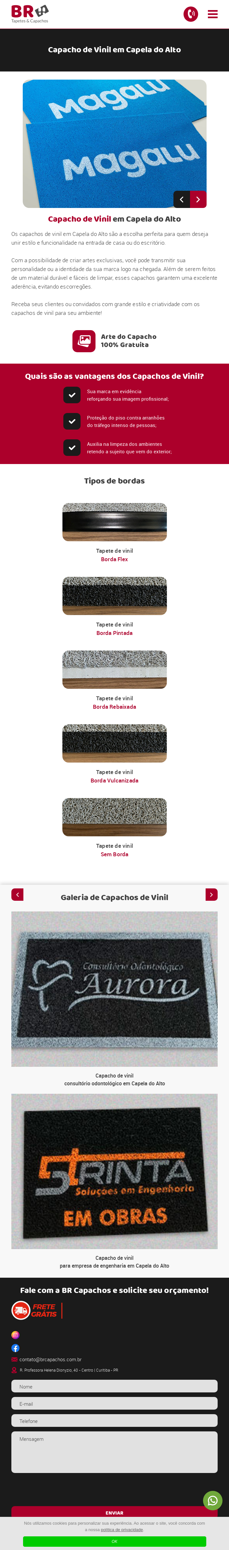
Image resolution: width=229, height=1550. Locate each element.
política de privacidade (122, 1529)
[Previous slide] (181, 199)
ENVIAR (114, 1513)
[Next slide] (198, 199)
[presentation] (114, 1490)
